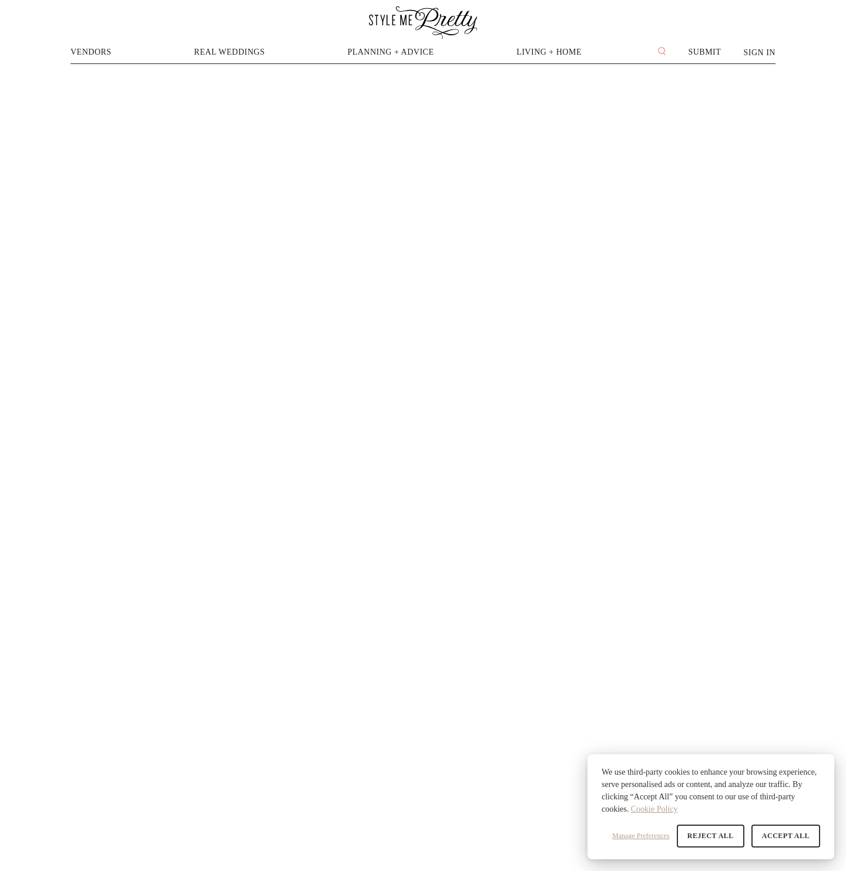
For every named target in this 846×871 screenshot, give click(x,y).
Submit (704, 52)
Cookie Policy (654, 809)
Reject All (710, 836)
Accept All (786, 836)
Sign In (760, 52)
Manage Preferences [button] (641, 836)
